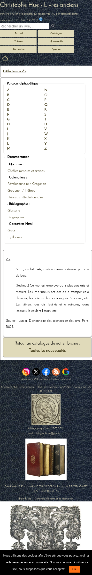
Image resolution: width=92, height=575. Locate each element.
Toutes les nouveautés (47, 351)
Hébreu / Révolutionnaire (25, 197)
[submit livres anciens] (53, 26)
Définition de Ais (14, 71)
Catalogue (56, 33)
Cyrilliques (15, 237)
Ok (74, 569)
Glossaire (14, 210)
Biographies (16, 217)
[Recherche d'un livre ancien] (24, 26)
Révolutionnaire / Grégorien (27, 184)
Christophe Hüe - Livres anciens (39, 5)
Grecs (11, 230)
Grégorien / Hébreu (21, 191)
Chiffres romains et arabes (26, 171)
